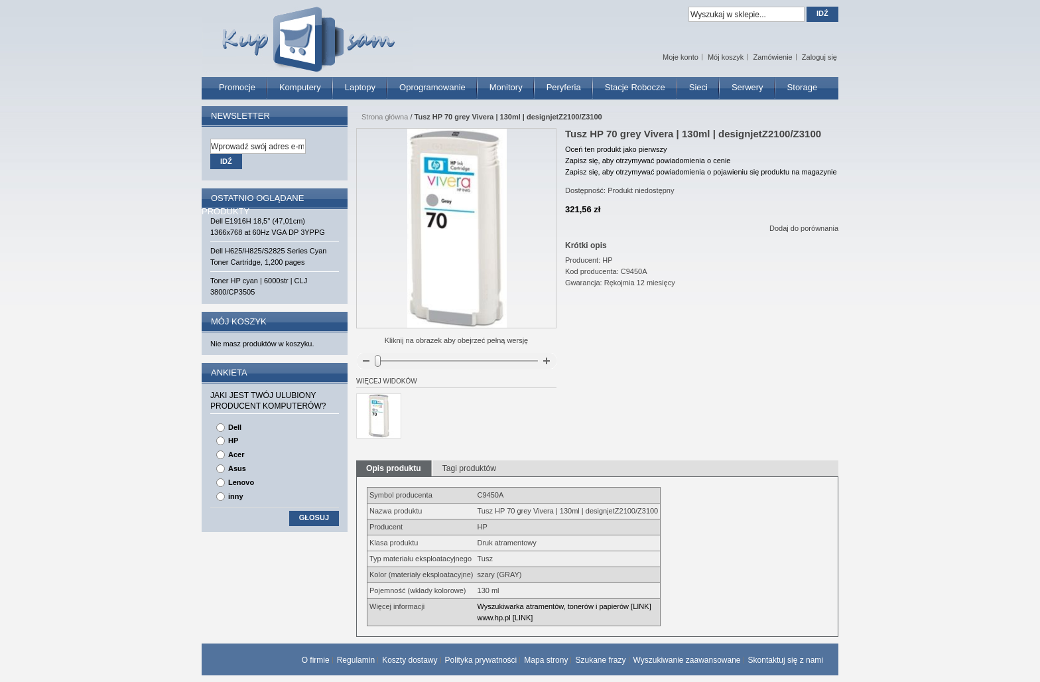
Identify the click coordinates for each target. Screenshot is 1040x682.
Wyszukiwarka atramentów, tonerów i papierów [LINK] (564, 606)
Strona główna (384, 117)
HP (233, 440)
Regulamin (356, 660)
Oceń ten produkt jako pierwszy (616, 149)
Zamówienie (772, 57)
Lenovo (241, 482)
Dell (234, 427)
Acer (236, 454)
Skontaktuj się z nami (785, 660)
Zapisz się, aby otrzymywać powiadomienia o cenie (647, 161)
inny (235, 496)
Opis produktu (393, 468)
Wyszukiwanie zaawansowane (687, 660)
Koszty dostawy (409, 660)
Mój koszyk (726, 57)
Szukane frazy (600, 660)
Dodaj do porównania (803, 228)
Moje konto (680, 57)
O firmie (316, 660)
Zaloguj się (819, 57)
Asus (237, 468)
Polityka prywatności (481, 660)
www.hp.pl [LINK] (505, 618)
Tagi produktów (469, 468)
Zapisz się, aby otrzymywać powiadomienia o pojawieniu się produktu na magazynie (701, 172)
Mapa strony (546, 660)
